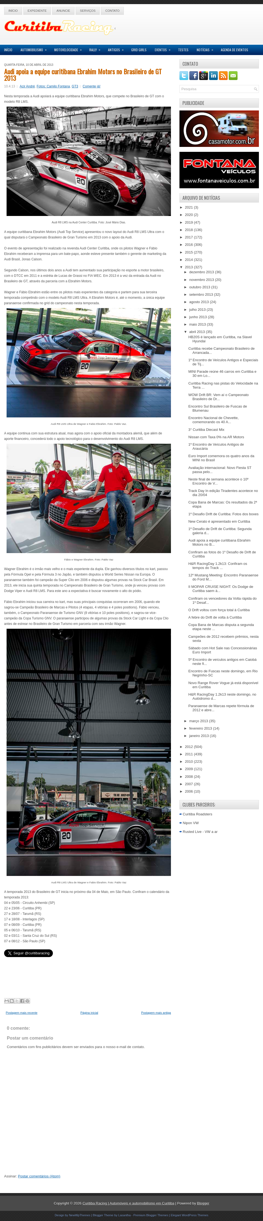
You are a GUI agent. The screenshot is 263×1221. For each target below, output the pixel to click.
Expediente (37, 10)
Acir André (27, 86)
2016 (189, 245)
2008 (189, 777)
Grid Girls (139, 49)
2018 (189, 230)
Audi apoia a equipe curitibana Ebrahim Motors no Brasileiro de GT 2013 (83, 74)
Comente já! (92, 86)
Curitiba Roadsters (197, 814)
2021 (189, 207)
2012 (189, 747)
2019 (189, 222)
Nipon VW (191, 823)
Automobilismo (35, 48)
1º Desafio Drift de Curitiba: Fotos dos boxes (223, 514)
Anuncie (63, 10)
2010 (189, 761)
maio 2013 (198, 324)
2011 (189, 754)
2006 (189, 791)
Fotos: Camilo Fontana (53, 86)
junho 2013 (198, 317)
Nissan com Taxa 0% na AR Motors (216, 437)
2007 (189, 784)
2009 (189, 769)
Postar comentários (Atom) (39, 1176)
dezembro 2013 (202, 272)
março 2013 (199, 721)
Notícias (207, 48)
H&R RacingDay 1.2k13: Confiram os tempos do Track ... (217, 566)
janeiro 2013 (199, 736)
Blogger (203, 1203)
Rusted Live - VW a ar (200, 832)
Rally (96, 48)
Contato (112, 10)
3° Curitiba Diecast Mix (206, 430)
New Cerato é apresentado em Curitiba (219, 521)
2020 (189, 215)
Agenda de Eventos (234, 49)
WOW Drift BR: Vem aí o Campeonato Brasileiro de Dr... (218, 397)
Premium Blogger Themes (150, 1215)
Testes (183, 49)
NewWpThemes (79, 1215)
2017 (189, 237)
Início (13, 10)
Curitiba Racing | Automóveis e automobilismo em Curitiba (128, 1203)
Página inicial (89, 1012)
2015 (189, 252)
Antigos (117, 48)
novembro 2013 (202, 280)
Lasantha (124, 1215)
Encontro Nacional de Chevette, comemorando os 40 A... (213, 420)
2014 (189, 260)
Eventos (164, 48)
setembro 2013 (201, 294)
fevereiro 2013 (201, 728)
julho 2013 (198, 310)
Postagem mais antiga (156, 1012)
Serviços (88, 10)
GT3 (75, 86)
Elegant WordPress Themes (189, 1215)
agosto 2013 (199, 302)
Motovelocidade (69, 48)
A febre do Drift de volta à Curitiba (215, 617)
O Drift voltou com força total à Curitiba (219, 610)
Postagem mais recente (22, 1012)
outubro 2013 (200, 287)
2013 (189, 267)
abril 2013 (197, 332)
